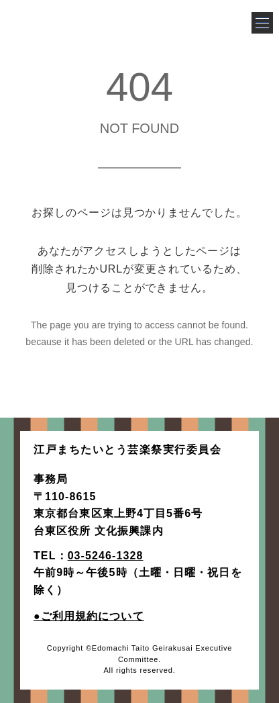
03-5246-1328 (106, 555)
